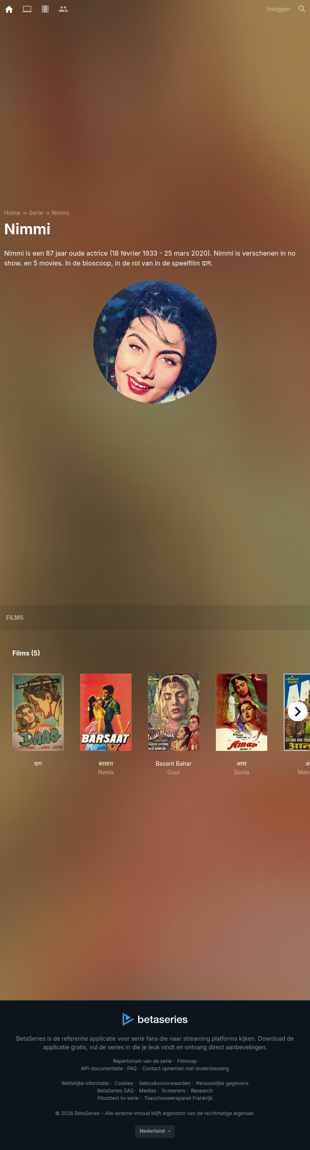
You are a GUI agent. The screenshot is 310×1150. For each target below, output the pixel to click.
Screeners (173, 1091)
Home (12, 212)
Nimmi (60, 212)
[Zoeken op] (302, 9)
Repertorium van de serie (142, 1061)
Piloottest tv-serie (118, 1098)
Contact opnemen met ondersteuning (185, 1068)
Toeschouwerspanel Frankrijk (178, 1098)
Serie (36, 212)
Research (202, 1091)
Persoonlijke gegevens (222, 1083)
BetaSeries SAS (115, 1091)
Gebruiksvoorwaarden (164, 1083)
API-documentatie (102, 1068)
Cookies (123, 1083)
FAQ (131, 1068)
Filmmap (187, 1061)
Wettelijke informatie (85, 1083)
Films (14, 617)
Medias (147, 1091)
